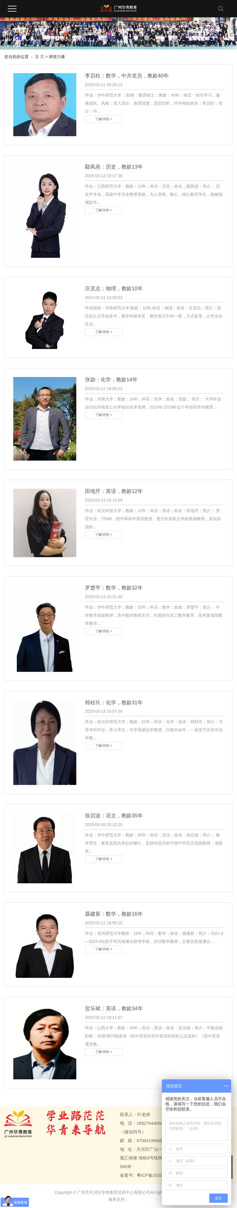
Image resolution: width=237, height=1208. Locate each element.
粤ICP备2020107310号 (159, 1175)
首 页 (39, 56)
